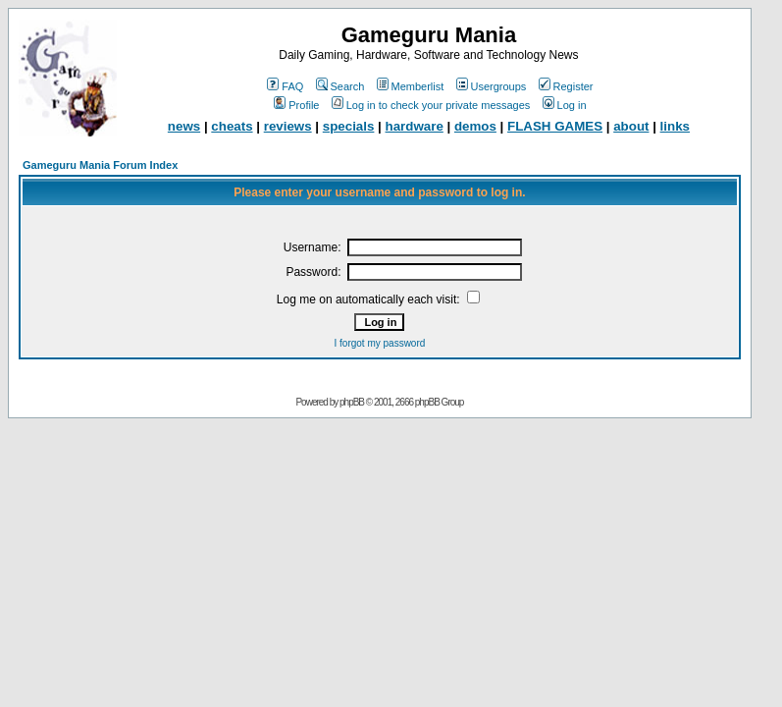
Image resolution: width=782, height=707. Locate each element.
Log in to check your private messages (431, 105)
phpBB (351, 402)
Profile (296, 105)
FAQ (285, 86)
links (675, 126)
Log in (565, 105)
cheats (231, 126)
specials (349, 126)
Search (340, 86)
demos (475, 126)
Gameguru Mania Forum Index (100, 165)
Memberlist (410, 86)
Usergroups (491, 86)
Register (566, 86)
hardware (414, 126)
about (631, 126)
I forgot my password (380, 343)
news (184, 126)
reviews (288, 126)
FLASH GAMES (554, 126)
